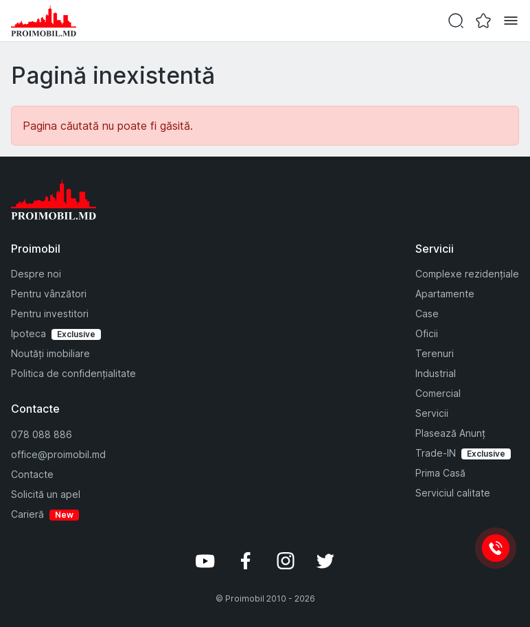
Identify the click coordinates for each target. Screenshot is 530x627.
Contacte (32, 474)
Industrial (435, 373)
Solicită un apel (45, 494)
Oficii (426, 333)
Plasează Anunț (450, 433)
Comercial (438, 393)
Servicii (431, 413)
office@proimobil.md (58, 454)
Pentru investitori (50, 313)
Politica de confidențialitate (73, 373)
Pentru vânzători (49, 293)
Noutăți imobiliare (50, 353)
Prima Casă (440, 473)
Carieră (27, 514)
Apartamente (444, 293)
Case (427, 313)
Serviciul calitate (452, 493)
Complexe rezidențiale (467, 274)
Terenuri (434, 353)
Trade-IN (435, 453)
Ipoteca (28, 333)
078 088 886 (41, 434)
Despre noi (36, 274)
